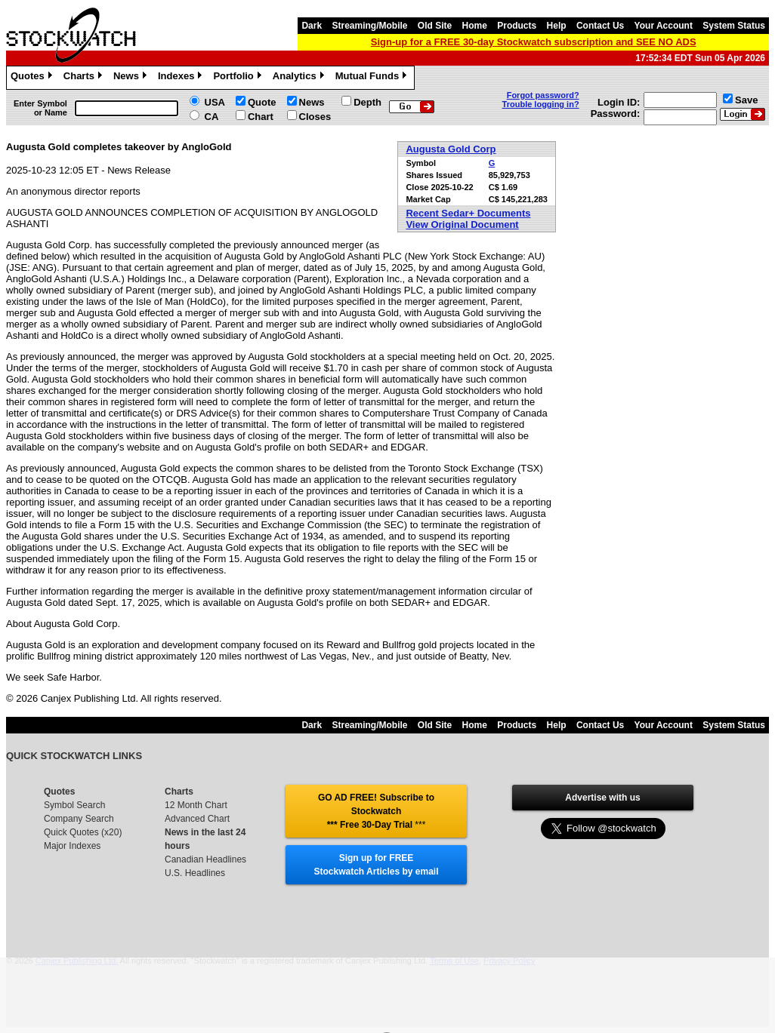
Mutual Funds (373, 77)
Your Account (664, 25)
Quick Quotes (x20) (83, 832)
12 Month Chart (196, 805)
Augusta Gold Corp (451, 149)
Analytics (300, 77)
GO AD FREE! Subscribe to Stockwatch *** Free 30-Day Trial (376, 811)
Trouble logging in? (540, 104)
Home (474, 25)
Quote (262, 102)
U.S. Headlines (195, 873)
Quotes (33, 77)
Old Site (435, 25)
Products (516, 25)
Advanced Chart (197, 818)
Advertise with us (602, 797)
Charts (84, 77)
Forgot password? (543, 95)
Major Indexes (72, 846)
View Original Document (462, 224)
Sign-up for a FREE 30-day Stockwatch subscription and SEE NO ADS (533, 42)
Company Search (79, 818)
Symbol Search (74, 805)
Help (557, 25)
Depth (367, 102)
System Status (733, 25)
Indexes (181, 77)
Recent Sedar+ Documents (468, 213)
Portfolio (238, 77)
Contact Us (600, 25)
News (131, 77)
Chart (260, 116)
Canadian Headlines (205, 859)
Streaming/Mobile (369, 25)
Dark (311, 25)
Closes (315, 116)
